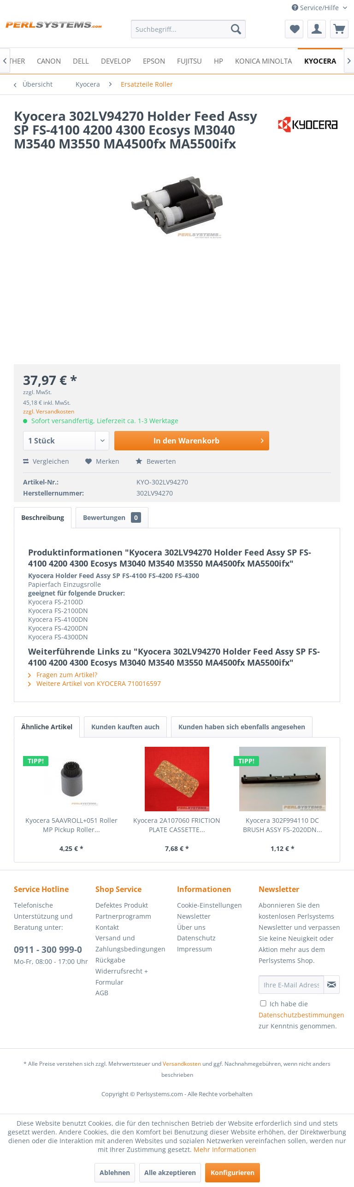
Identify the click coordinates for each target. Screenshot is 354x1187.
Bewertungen (112, 517)
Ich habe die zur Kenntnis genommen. (301, 1014)
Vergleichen (46, 461)
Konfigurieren (232, 1172)
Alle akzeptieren (170, 1172)
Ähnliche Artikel (46, 726)
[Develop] (116, 60)
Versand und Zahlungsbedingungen (130, 943)
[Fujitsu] (189, 60)
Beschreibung (42, 517)
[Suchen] (236, 29)
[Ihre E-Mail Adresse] (291, 984)
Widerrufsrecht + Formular (121, 976)
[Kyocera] (320, 60)
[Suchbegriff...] (188, 29)
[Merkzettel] (294, 29)
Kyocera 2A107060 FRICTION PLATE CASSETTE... (176, 825)
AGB (101, 992)
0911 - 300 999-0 (48, 950)
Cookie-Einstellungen (209, 905)
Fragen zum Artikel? (62, 674)
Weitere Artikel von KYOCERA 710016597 (94, 683)
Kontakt (107, 927)
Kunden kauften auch (125, 726)
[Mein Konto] (316, 29)
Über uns (191, 927)
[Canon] (49, 60)
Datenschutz (196, 937)
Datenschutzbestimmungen (301, 1014)
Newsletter (194, 916)
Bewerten (156, 461)
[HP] (218, 60)
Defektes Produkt (121, 905)
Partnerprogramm (123, 916)
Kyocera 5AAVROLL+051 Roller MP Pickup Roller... (71, 825)
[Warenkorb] (339, 29)
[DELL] (81, 60)
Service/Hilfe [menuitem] (316, 7)
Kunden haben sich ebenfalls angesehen (241, 726)
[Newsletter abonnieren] (332, 984)
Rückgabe (110, 960)
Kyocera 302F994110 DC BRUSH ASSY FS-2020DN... (282, 825)
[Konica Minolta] (263, 60)
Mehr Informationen (225, 1149)
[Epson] (154, 60)
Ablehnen (115, 1172)
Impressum (194, 949)
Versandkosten (182, 1064)
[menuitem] (188, 29)
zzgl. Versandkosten (48, 411)
